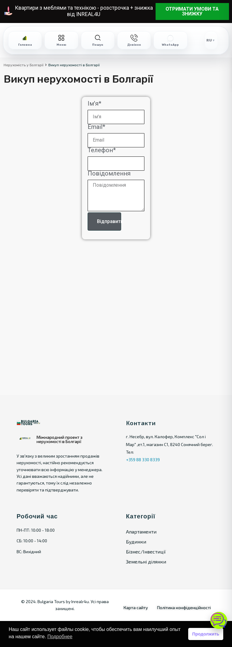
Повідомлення (109, 174)
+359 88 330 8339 (143, 459)
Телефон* (102, 151)
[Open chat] (218, 620)
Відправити (109, 221)
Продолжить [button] (205, 634)
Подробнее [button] (59, 636)
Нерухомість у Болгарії (24, 65)
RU (209, 40)
